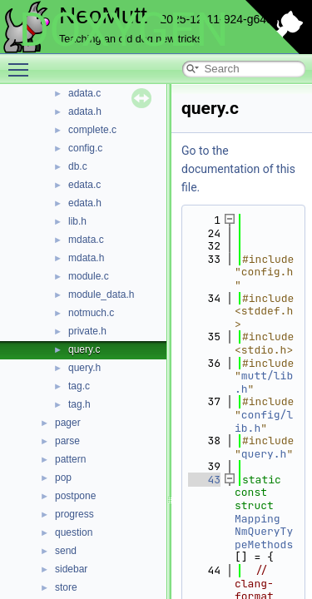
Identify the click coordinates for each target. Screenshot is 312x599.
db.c (77, 166)
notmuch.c (91, 313)
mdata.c (86, 239)
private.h (87, 331)
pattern (70, 459)
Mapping (257, 519)
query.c (84, 349)
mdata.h (86, 258)
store (66, 587)
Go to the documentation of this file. (238, 169)
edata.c (84, 185)
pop (63, 477)
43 (204, 480)
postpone (75, 496)
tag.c (79, 386)
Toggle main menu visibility (22, 62)
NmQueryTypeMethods (264, 538)
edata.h (85, 203)
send (66, 551)
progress (74, 514)
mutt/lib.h (264, 382)
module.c (88, 276)
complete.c (92, 130)
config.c (85, 148)
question (73, 532)
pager (68, 422)
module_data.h (101, 294)
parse (67, 441)
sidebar (71, 569)
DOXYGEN (123, 30)
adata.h (85, 111)
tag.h (79, 404)
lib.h (77, 221)
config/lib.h (264, 421)
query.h (84, 368)
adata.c (84, 93)
